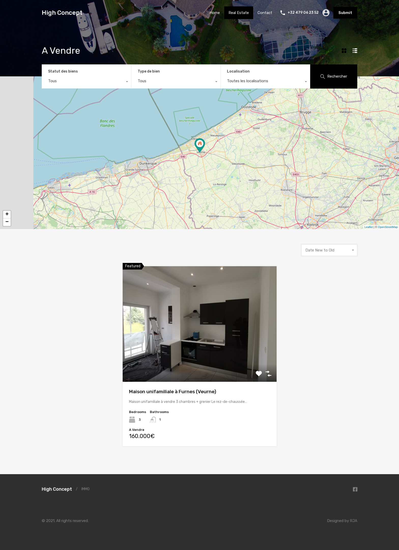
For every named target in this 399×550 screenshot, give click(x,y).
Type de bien (149, 71)
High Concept (62, 13)
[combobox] (86, 82)
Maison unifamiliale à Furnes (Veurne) (172, 391)
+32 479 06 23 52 (303, 13)
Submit (345, 12)
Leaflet (368, 227)
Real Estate (239, 12)
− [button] (7, 222)
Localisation (238, 71)
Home (214, 12)
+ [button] (7, 214)
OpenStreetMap (388, 227)
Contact (265, 12)
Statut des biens (63, 71)
